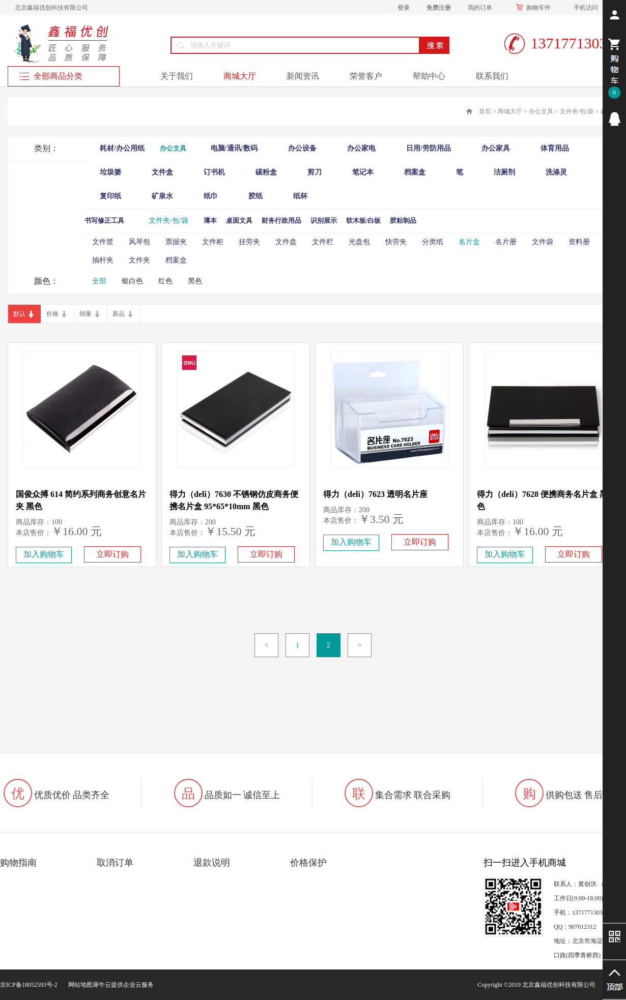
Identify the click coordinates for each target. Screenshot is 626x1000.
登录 (403, 7)
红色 (165, 281)
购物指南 (18, 863)
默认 (19, 313)
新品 (118, 313)
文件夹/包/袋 (577, 111)
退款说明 (211, 863)
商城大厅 (510, 111)
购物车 (535, 7)
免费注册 (438, 7)
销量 (85, 313)
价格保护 (308, 863)
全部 (99, 281)
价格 (52, 313)
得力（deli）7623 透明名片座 (375, 494)
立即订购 (112, 554)
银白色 (132, 281)
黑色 (195, 281)
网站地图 (79, 984)
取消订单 (115, 863)
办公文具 (541, 111)
